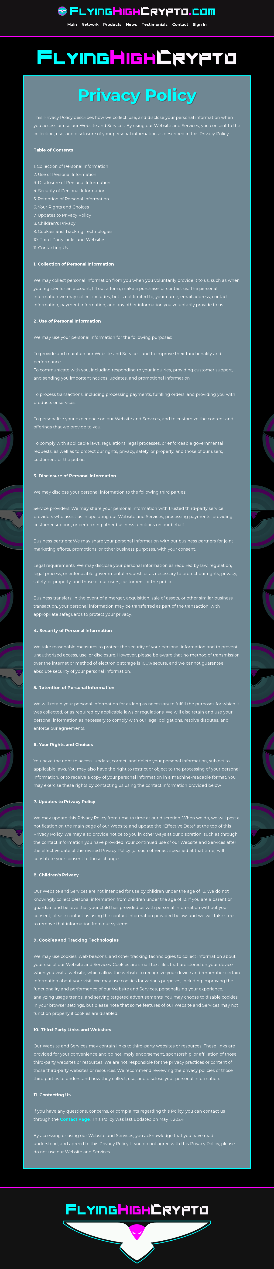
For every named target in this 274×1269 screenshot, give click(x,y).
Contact (180, 24)
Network (90, 24)
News (131, 24)
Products (112, 24)
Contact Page (75, 1123)
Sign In (200, 24)
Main (72, 24)
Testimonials (155, 24)
